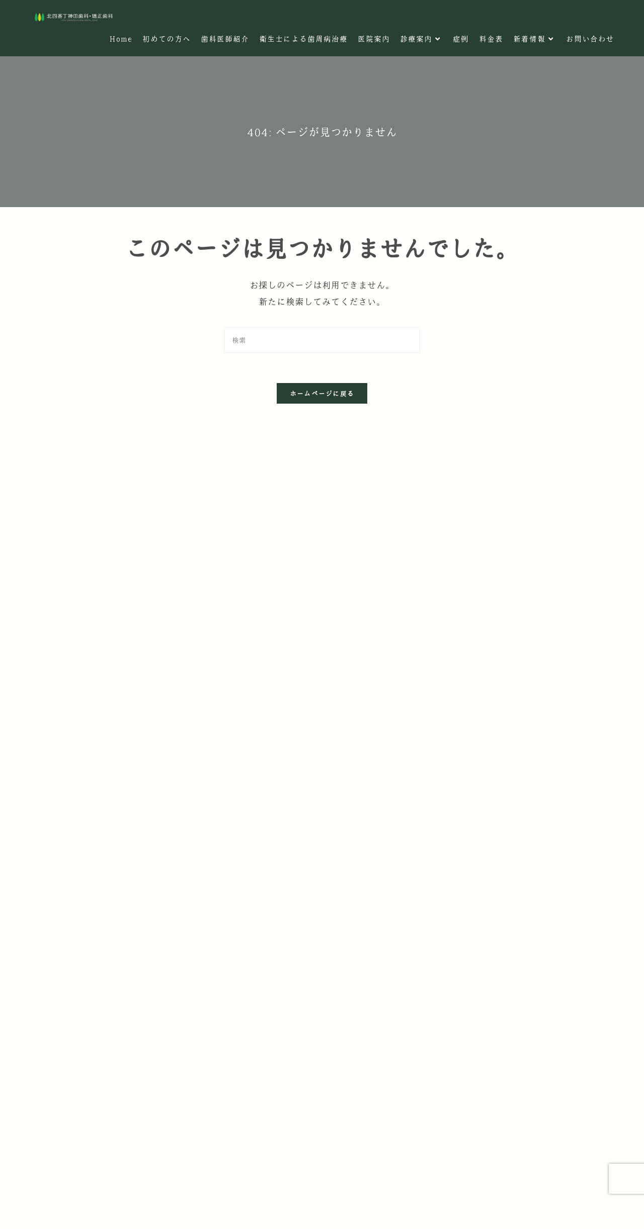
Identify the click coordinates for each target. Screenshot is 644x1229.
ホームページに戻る (322, 393)
